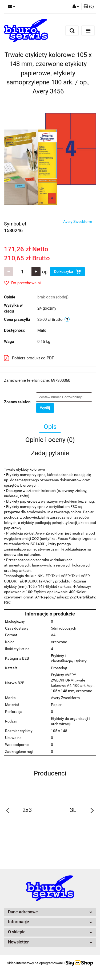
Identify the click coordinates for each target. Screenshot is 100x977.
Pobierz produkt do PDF (29, 358)
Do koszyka (67, 271)
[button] (88, 6)
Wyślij (45, 408)
